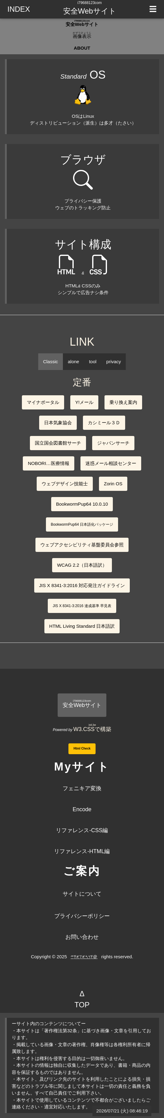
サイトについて (82, 894)
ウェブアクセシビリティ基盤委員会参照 (82, 544)
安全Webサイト (89, 11)
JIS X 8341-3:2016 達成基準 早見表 (82, 606)
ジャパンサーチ (113, 443)
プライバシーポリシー (82, 916)
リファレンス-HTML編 (82, 851)
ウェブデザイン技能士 (65, 483)
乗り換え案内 (123, 402)
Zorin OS (113, 483)
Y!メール (84, 402)
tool (92, 361)
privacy (113, 361)
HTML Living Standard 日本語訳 (82, 626)
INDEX (18, 9)
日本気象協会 (58, 422)
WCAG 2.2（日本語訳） (82, 565)
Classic (50, 361)
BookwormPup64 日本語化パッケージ (82, 524)
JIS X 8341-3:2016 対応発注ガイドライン (82, 585)
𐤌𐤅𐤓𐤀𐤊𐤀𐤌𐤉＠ (84, 956)
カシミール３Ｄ (104, 422)
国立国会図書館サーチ (58, 443)
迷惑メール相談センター (110, 463)
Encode (81, 809)
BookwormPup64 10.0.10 (82, 504)
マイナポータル (43, 402)
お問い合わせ (82, 937)
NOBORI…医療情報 (48, 463)
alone (73, 361)
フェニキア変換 (82, 788)
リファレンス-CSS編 (82, 830)
